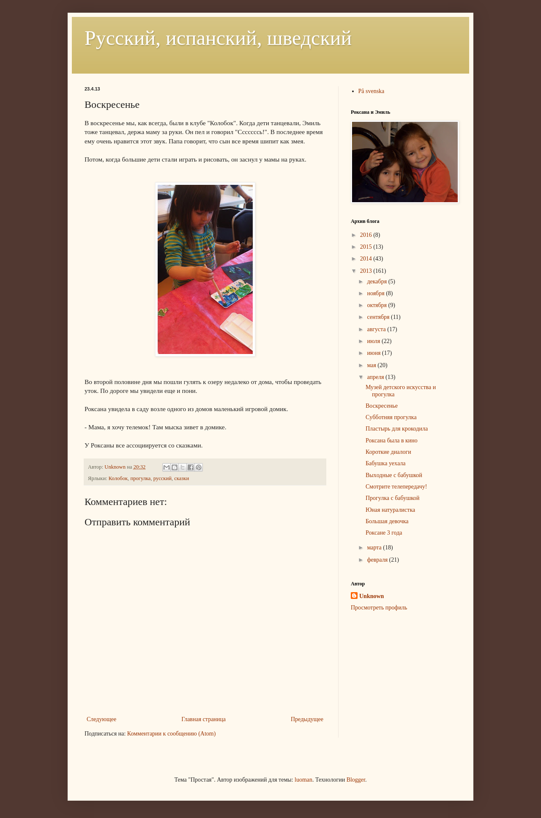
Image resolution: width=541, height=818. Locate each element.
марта (375, 547)
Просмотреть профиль (379, 607)
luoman (303, 780)
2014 (367, 258)
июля (374, 341)
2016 (367, 235)
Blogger (356, 780)
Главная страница (203, 719)
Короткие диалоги (388, 452)
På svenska (371, 91)
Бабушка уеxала (386, 463)
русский (162, 478)
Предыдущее (307, 719)
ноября (376, 293)
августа (377, 329)
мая (372, 365)
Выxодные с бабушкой (394, 475)
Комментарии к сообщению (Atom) (171, 733)
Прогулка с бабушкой (393, 498)
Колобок (118, 478)
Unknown (371, 596)
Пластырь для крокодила (397, 428)
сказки (181, 478)
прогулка (140, 478)
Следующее (101, 719)
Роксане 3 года (384, 533)
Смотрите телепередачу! (396, 486)
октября (377, 305)
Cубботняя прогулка (391, 417)
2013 (367, 271)
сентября (379, 317)
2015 (367, 247)
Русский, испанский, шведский (218, 38)
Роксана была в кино (392, 440)
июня (374, 353)
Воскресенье (382, 406)
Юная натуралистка (390, 510)
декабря (377, 281)
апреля (376, 377)
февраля (378, 560)
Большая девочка (387, 521)
